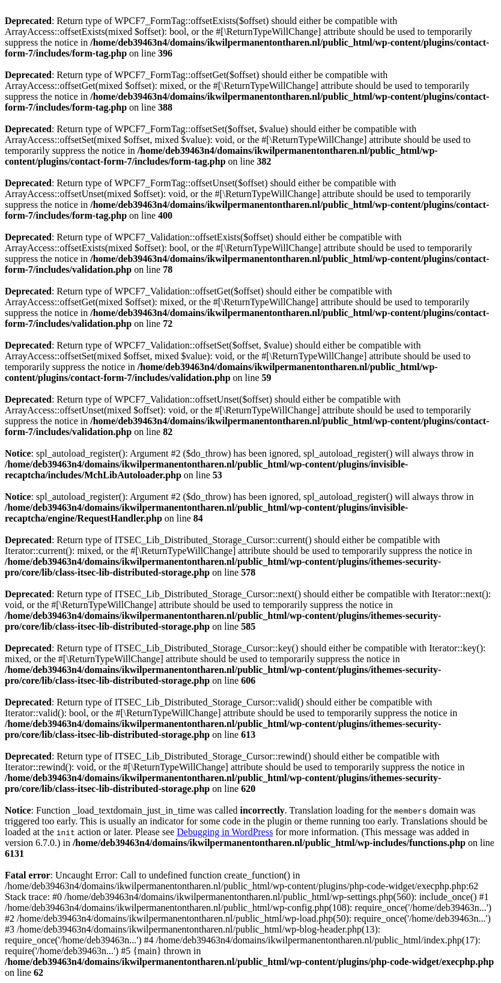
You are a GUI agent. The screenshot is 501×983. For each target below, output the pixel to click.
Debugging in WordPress (225, 832)
